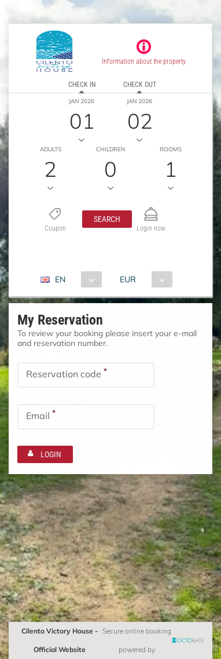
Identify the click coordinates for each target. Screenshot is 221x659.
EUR (128, 279)
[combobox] (75, 279)
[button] (107, 219)
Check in (81, 84)
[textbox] (85, 375)
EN (60, 279)
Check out (139, 84)
